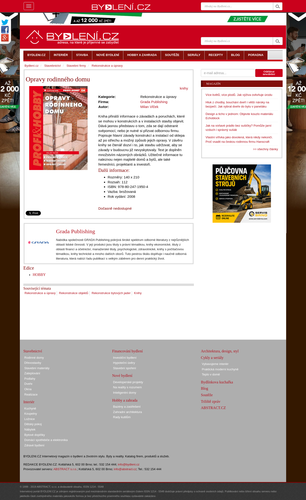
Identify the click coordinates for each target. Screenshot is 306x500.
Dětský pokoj (33, 424)
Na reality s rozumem (127, 387)
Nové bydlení (122, 376)
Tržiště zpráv (210, 401)
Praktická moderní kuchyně (220, 369)
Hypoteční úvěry (124, 363)
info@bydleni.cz (128, 464)
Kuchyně (30, 408)
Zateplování (32, 373)
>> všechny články (265, 149)
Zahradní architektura (127, 412)
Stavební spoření (124, 368)
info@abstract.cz (125, 469)
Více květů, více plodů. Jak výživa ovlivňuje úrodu (239, 95)
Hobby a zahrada (124, 400)
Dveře (28, 383)
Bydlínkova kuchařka (217, 382)
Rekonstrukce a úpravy (40, 293)
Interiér (28, 402)
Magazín (213, 83)
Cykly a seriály (212, 358)
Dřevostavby (32, 363)
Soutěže (207, 395)
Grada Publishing (75, 231)
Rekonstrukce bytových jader (111, 293)
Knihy (138, 293)
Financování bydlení (127, 351)
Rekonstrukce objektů (73, 293)
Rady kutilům (122, 417)
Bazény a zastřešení (127, 406)
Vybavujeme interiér (215, 364)
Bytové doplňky (34, 435)
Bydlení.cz (32, 65)
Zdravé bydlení (34, 445)
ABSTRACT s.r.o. (65, 469)
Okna (28, 389)
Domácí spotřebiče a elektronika (46, 440)
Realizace (31, 394)
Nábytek (30, 429)
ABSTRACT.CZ (213, 408)
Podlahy (29, 378)
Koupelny (30, 413)
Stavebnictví (52, 65)
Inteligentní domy (124, 392)
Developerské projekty (128, 382)
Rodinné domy (34, 357)
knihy (184, 88)
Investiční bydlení (124, 357)
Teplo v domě (211, 374)
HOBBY (39, 275)
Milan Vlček (149, 107)
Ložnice (29, 419)
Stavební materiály (37, 368)
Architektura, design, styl (220, 351)
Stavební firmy (76, 65)
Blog (204, 388)
